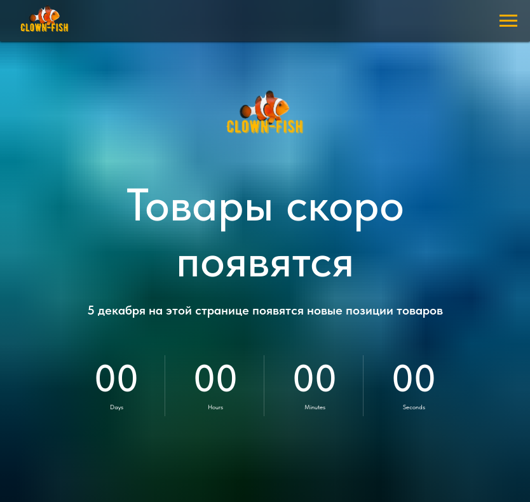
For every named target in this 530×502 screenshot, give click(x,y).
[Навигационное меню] (508, 21)
